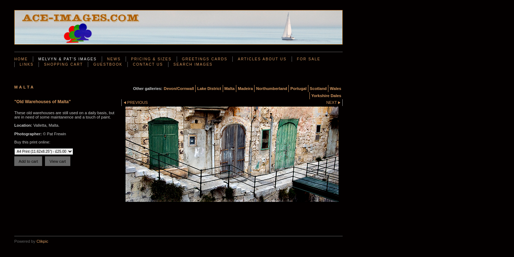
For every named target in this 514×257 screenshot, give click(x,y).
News (114, 59)
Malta (230, 88)
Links (27, 64)
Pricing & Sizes (151, 59)
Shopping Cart (63, 64)
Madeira (245, 88)
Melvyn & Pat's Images (67, 59)
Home (21, 59)
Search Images (193, 64)
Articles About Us (262, 59)
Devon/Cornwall (179, 88)
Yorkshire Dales (326, 96)
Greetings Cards (204, 59)
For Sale (309, 59)
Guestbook (107, 64)
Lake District (209, 88)
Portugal (298, 88)
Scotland (318, 88)
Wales (335, 88)
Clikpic (42, 241)
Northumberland (271, 88)
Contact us (148, 64)
